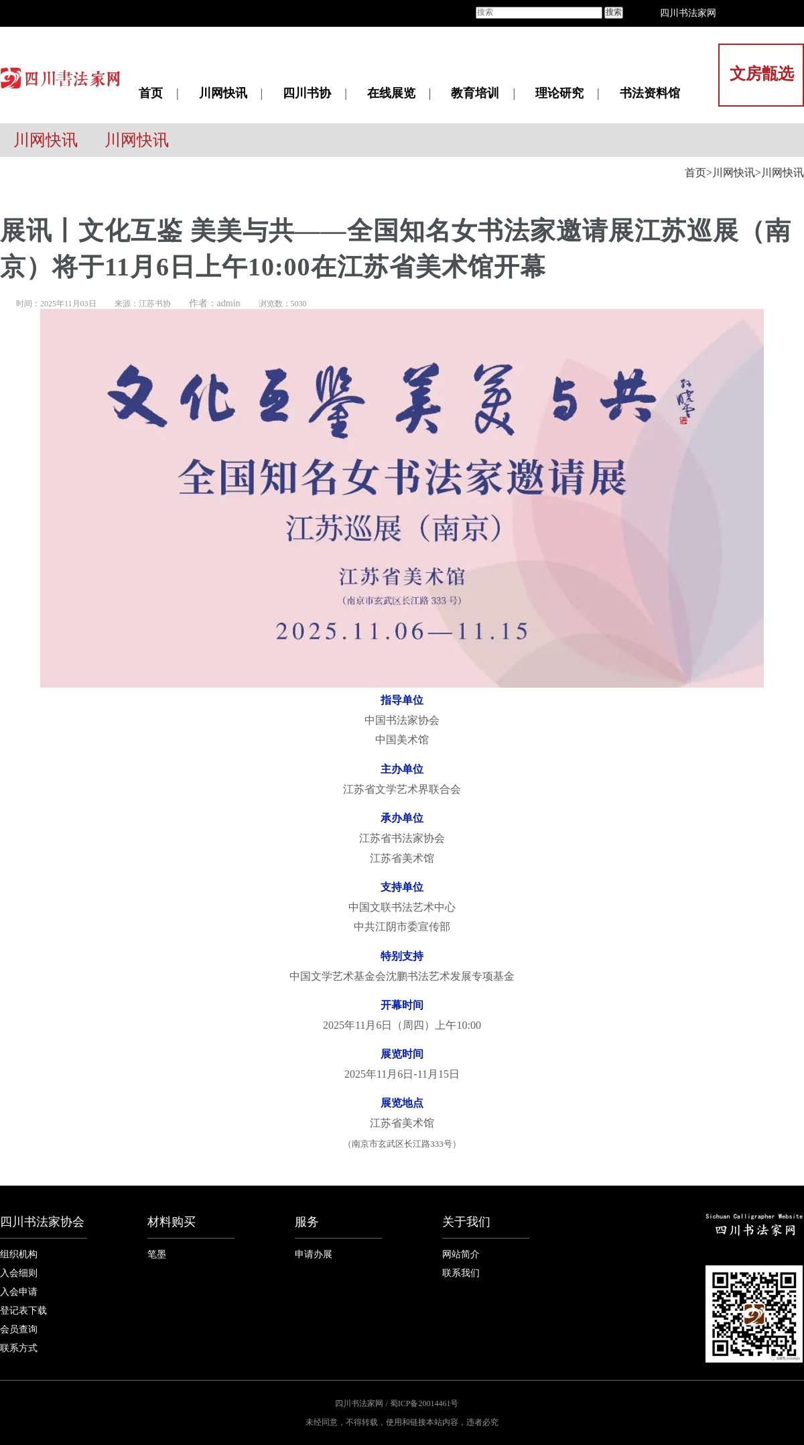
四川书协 (307, 93)
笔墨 (156, 1254)
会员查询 (19, 1329)
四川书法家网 (688, 13)
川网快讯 (223, 93)
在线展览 (391, 93)
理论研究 (559, 93)
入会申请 (19, 1292)
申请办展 (313, 1254)
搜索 (614, 12)
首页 (151, 93)
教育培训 (475, 93)
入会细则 (19, 1273)
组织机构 (19, 1254)
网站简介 (461, 1254)
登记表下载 (23, 1311)
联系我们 (461, 1273)
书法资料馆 (650, 93)
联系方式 (19, 1348)
